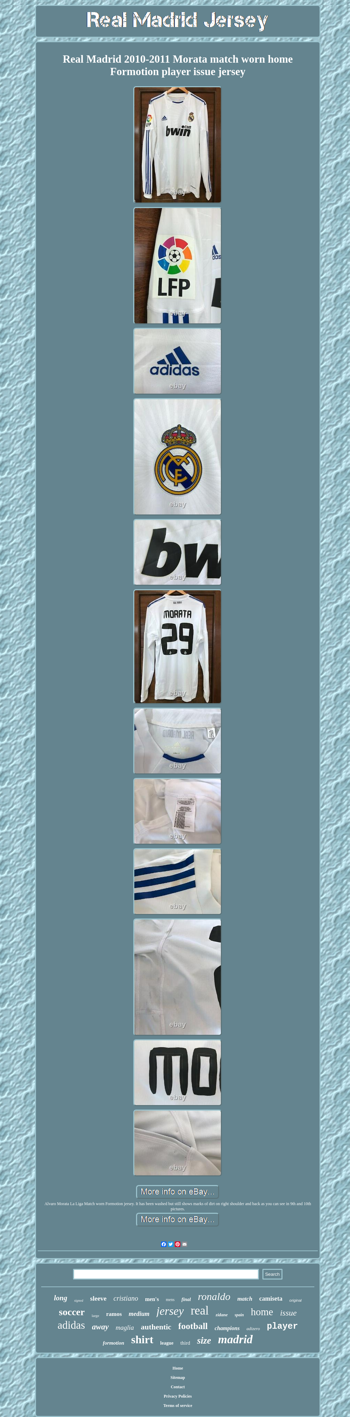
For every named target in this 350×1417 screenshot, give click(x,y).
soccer (72, 1312)
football (193, 1326)
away (100, 1326)
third (185, 1343)
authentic (156, 1326)
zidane (222, 1314)
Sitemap (177, 1377)
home (262, 1311)
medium (139, 1313)
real (200, 1310)
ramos (114, 1314)
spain (239, 1314)
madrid (235, 1339)
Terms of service (177, 1405)
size (204, 1340)
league (166, 1343)
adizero (253, 1328)
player (282, 1326)
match (244, 1298)
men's (152, 1299)
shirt (142, 1339)
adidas (71, 1325)
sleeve (98, 1298)
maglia (125, 1327)
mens (170, 1299)
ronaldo (214, 1296)
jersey (170, 1311)
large (95, 1315)
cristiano (126, 1298)
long (61, 1298)
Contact (178, 1386)
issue (288, 1312)
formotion (113, 1343)
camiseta (270, 1298)
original (295, 1300)
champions (227, 1328)
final (186, 1299)
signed (78, 1300)
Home (177, 1368)
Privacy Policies (178, 1396)
